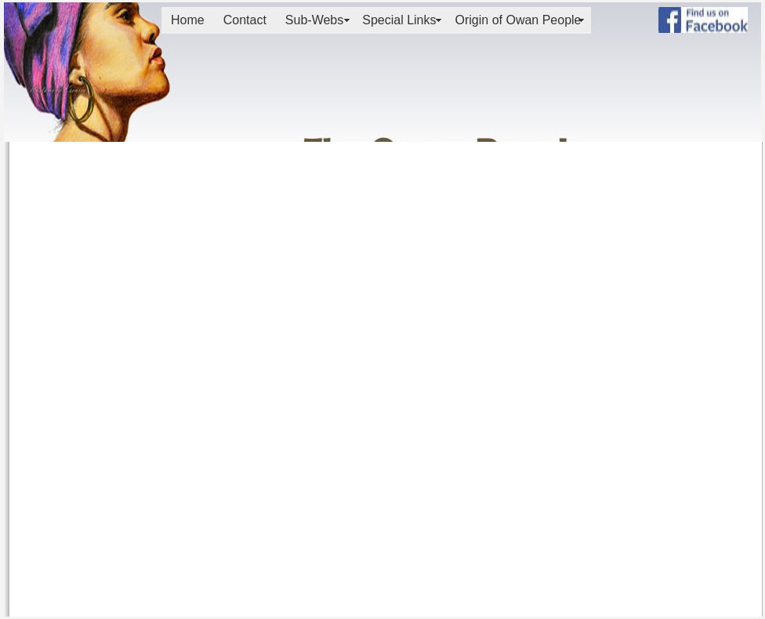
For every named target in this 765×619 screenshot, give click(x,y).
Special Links (399, 20)
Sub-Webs (314, 20)
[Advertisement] (696, 88)
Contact (244, 20)
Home (188, 20)
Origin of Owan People (518, 20)
